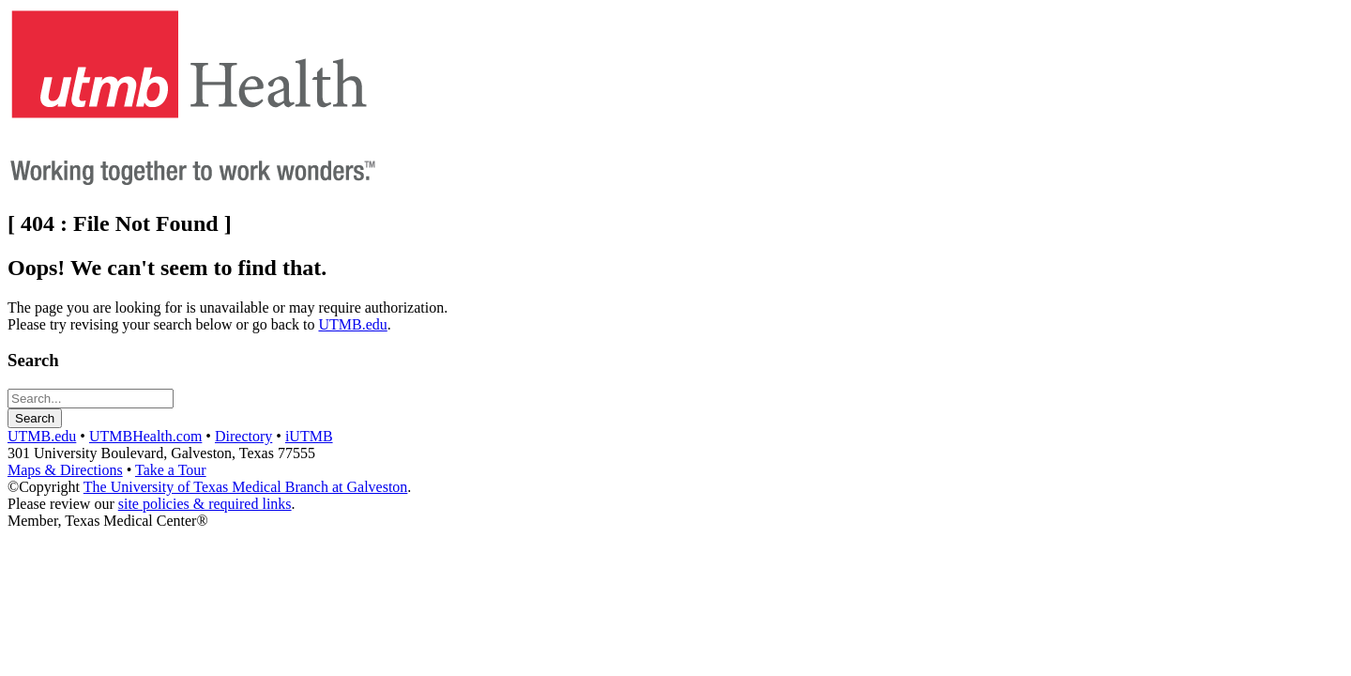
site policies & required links (205, 504)
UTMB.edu (352, 324)
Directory (243, 436)
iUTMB (309, 436)
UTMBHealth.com (145, 436)
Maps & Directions (65, 470)
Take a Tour (170, 470)
